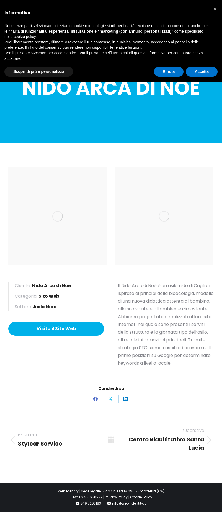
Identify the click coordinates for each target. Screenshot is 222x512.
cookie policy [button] (24, 36)
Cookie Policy (141, 497)
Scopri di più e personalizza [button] (38, 71)
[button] (214, 8)
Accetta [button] (202, 71)
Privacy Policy (116, 497)
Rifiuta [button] (169, 71)
